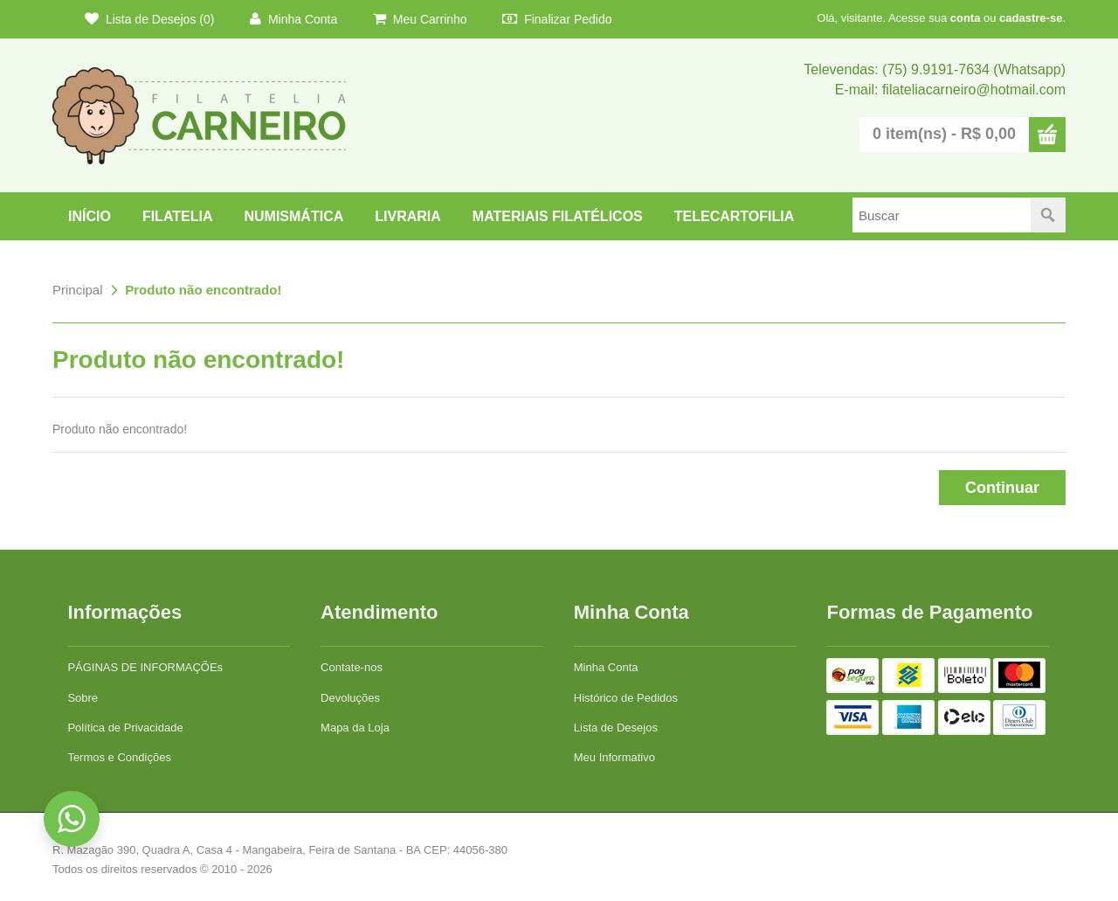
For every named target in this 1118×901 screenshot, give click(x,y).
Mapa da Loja (355, 727)
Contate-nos (352, 667)
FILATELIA (177, 216)
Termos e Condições (119, 757)
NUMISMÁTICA (293, 216)
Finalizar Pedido (556, 18)
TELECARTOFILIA (734, 216)
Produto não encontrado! (203, 289)
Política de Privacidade (125, 727)
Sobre (82, 697)
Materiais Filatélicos (558, 216)
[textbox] (941, 215)
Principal (77, 289)
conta (965, 17)
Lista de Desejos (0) (149, 18)
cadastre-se (1030, 17)
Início (89, 216)
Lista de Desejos (616, 727)
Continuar (1002, 487)
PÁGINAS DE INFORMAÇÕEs (145, 667)
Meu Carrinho (420, 18)
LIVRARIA (408, 216)
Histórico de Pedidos (626, 697)
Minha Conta (293, 18)
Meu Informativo (614, 757)
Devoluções (350, 697)
